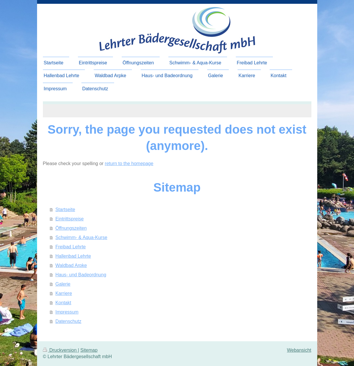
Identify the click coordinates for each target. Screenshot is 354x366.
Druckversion (60, 350)
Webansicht (299, 350)
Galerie (63, 284)
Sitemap (88, 350)
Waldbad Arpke (71, 265)
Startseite (65, 209)
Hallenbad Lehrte (73, 256)
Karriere (63, 293)
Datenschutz (68, 321)
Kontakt (63, 302)
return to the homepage (129, 163)
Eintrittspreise (69, 218)
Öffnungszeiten (71, 228)
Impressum (67, 312)
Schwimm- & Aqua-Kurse (81, 237)
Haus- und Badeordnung (80, 274)
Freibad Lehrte (70, 246)
